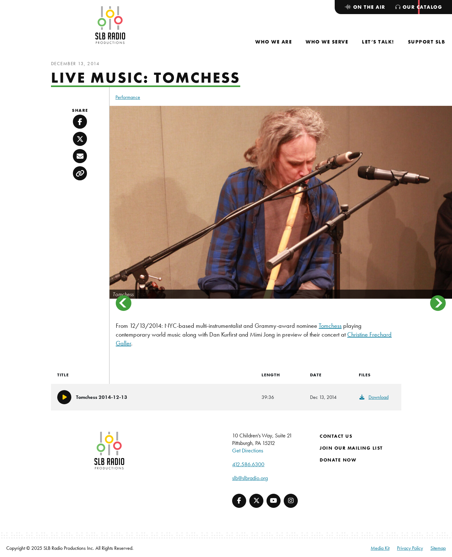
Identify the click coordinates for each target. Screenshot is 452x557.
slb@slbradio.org (250, 478)
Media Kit (380, 548)
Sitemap (438, 548)
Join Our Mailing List (351, 448)
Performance (127, 97)
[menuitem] (273, 41)
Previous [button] (123, 303)
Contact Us (336, 436)
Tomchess (330, 326)
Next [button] (438, 303)
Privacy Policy (410, 548)
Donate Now (338, 460)
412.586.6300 (248, 464)
